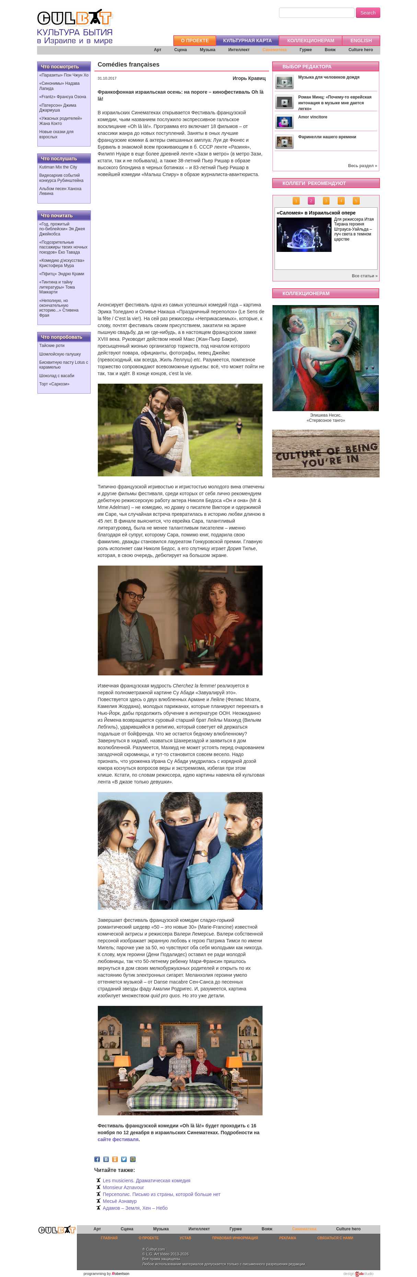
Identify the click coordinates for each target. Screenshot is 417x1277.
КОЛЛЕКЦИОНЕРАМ (310, 40)
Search (367, 12)
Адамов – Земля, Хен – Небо (135, 1208)
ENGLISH (361, 40)
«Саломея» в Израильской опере (316, 213)
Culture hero (360, 49)
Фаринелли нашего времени (327, 137)
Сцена (180, 49)
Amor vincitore (312, 117)
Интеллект (239, 49)
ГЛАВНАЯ (109, 1238)
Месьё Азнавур (120, 1201)
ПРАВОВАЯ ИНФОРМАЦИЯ (235, 1238)
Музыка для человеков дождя (328, 77)
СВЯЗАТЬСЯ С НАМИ (335, 1238)
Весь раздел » (362, 165)
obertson (122, 1274)
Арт (157, 49)
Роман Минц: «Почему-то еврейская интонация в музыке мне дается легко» (335, 103)
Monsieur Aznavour (123, 1187)
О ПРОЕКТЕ (195, 40)
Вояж (330, 49)
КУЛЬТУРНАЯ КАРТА (247, 40)
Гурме (306, 49)
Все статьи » (365, 276)
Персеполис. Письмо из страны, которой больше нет (162, 1194)
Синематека (275, 49)
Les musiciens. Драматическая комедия (146, 1180)
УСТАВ (185, 1238)
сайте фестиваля (118, 1139)
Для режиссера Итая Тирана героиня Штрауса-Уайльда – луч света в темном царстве (353, 229)
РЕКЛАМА (287, 1238)
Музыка (207, 49)
